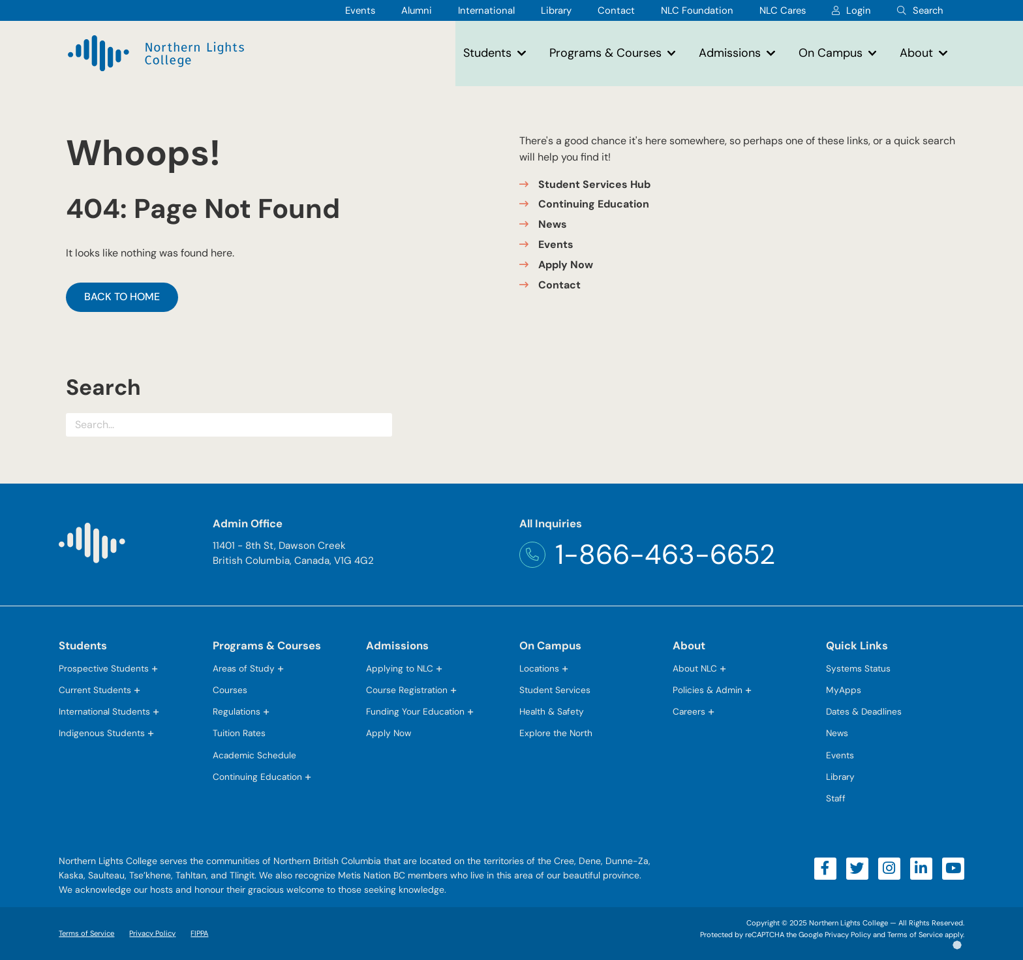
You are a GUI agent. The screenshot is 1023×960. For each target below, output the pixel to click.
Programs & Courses (605, 53)
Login (858, 10)
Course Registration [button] (407, 690)
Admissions (730, 53)
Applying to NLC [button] (399, 668)
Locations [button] (539, 668)
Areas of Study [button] (244, 668)
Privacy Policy (152, 933)
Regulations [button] (236, 711)
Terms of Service (86, 933)
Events (360, 10)
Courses (230, 690)
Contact (616, 10)
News (552, 224)
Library (556, 10)
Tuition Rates (239, 733)
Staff (836, 798)
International (486, 10)
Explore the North (555, 733)
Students (487, 53)
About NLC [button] (695, 668)
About (916, 53)
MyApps (843, 691)
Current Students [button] (95, 690)
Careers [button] (689, 711)
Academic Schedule (254, 755)
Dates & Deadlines (864, 711)
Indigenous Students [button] (102, 733)
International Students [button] (104, 711)
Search (928, 10)
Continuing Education (593, 204)
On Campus (831, 53)
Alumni (416, 10)
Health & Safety (551, 711)
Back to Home (122, 296)
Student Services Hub (594, 184)
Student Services (554, 690)
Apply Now (565, 264)
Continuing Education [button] (257, 776)
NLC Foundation (697, 10)
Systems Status (858, 668)
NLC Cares (782, 10)
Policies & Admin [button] (707, 690)
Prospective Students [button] (104, 668)
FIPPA (196, 933)
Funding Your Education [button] (415, 711)
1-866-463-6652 (647, 554)
